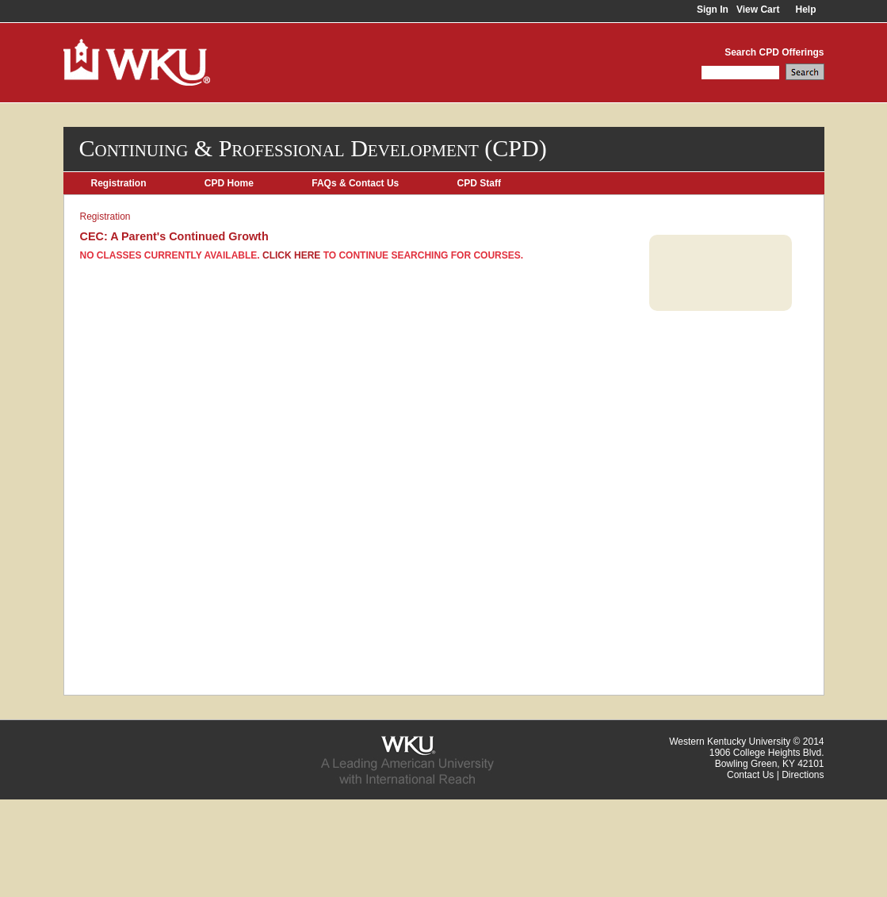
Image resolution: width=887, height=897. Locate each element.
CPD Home (229, 183)
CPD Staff (479, 183)
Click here (291, 255)
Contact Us (750, 774)
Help (805, 9)
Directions (803, 774)
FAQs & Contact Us (355, 183)
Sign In (712, 9)
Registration (119, 183)
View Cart (757, 9)
